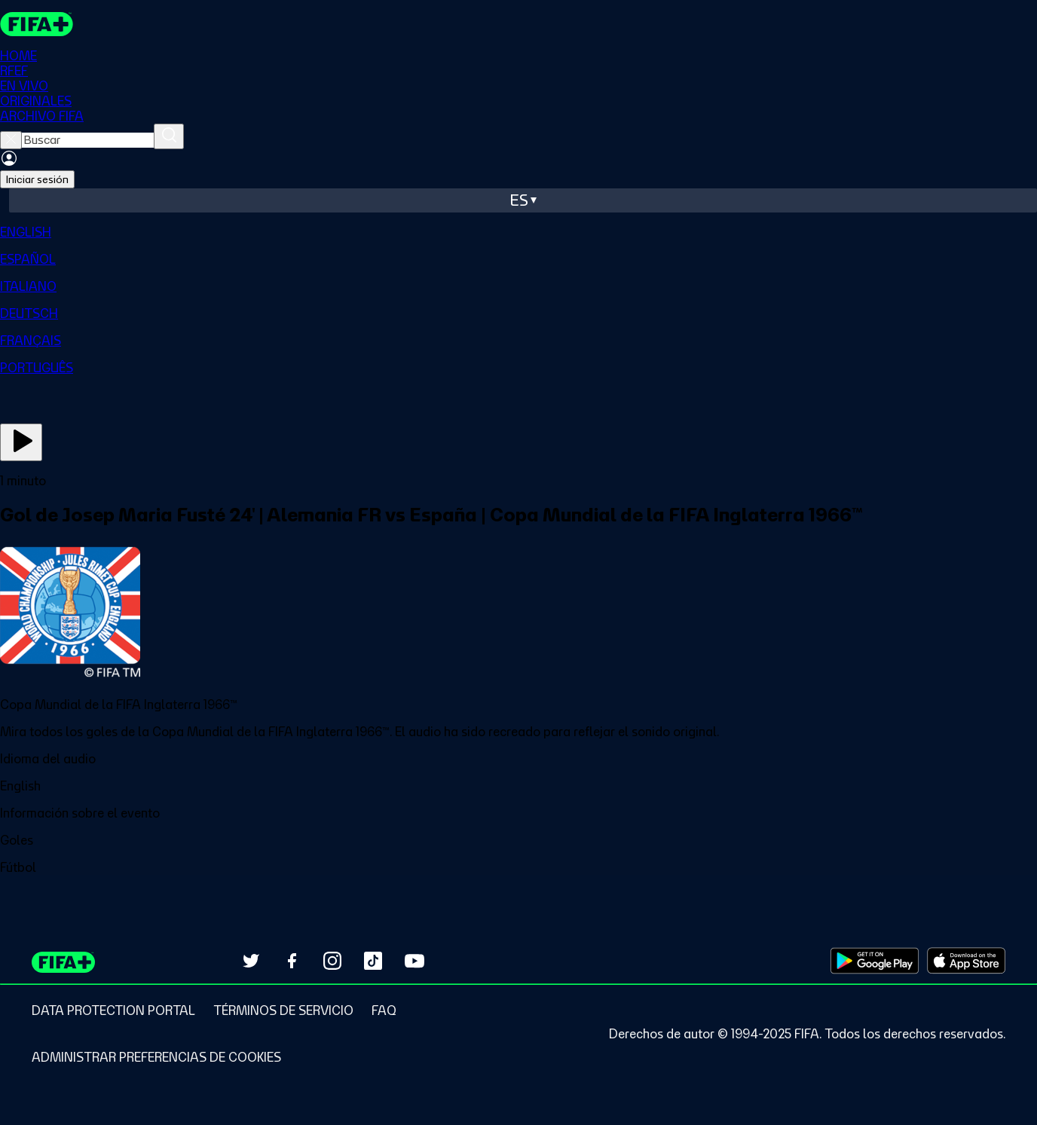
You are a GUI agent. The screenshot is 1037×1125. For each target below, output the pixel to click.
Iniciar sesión (37, 179)
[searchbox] (88, 140)
